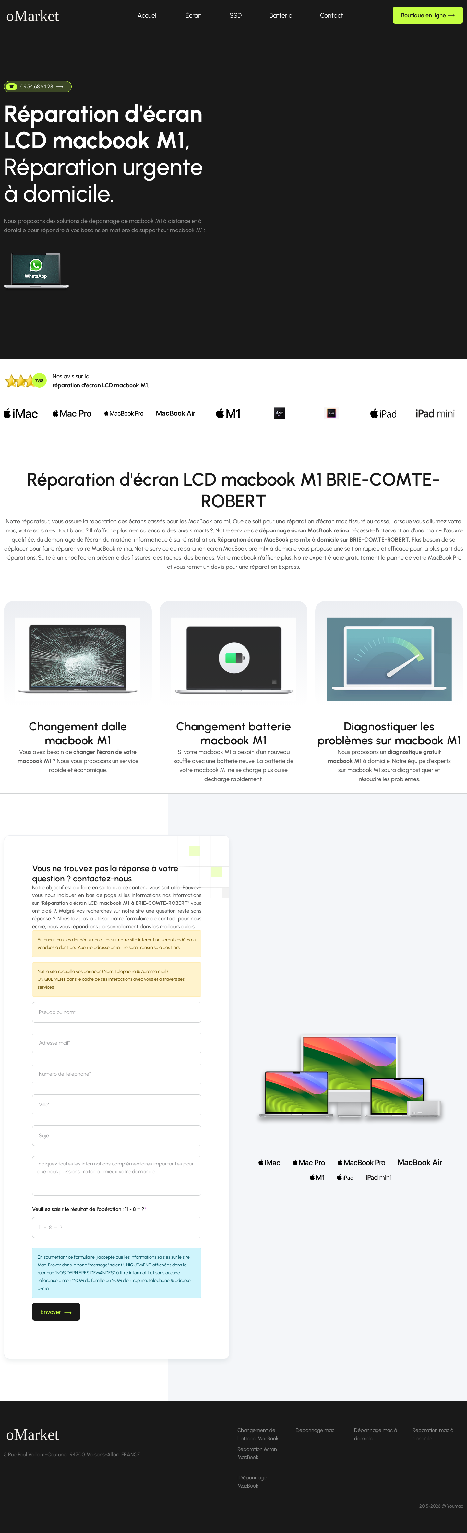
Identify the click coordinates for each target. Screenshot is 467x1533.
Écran (194, 15)
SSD (236, 15)
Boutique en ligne (428, 15)
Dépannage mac (315, 1430)
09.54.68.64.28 (34, 86)
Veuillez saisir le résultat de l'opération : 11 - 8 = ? (89, 1209)
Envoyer (56, 1311)
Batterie (280, 15)
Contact (331, 15)
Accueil (148, 15)
